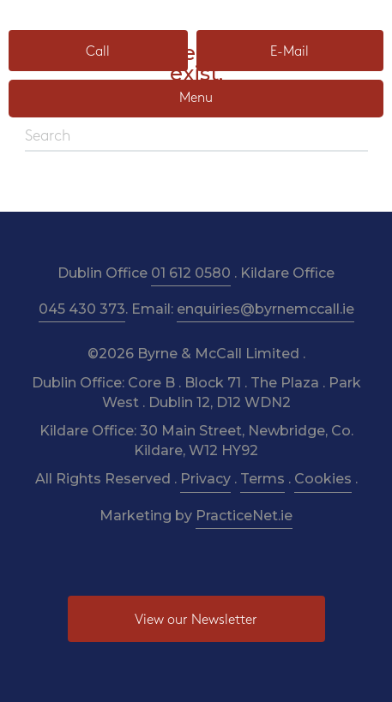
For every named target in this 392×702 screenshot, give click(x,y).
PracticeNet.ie (244, 515)
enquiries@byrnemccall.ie (265, 309)
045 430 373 (82, 309)
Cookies (323, 479)
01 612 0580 (191, 273)
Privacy (205, 479)
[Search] (196, 137)
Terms (262, 479)
